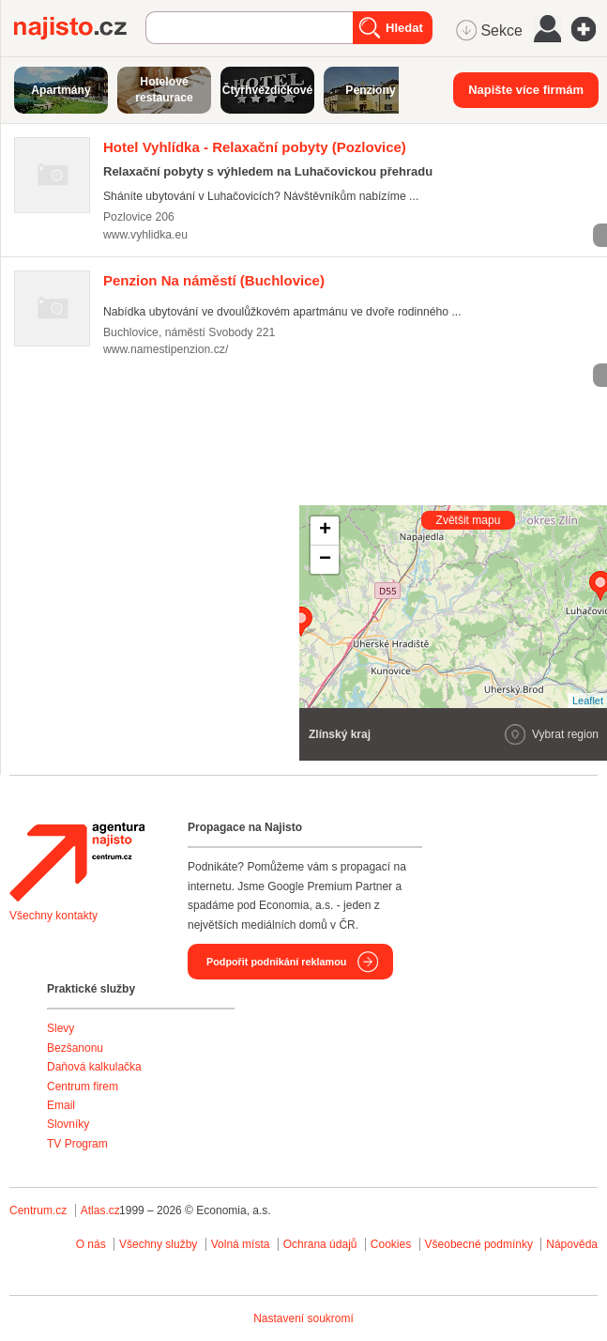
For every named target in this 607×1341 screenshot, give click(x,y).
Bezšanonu (75, 1048)
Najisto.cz (79, 28)
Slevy (60, 1028)
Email (61, 1105)
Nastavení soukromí (303, 1318)
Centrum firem (82, 1086)
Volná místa (240, 1244)
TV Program (77, 1143)
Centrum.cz (38, 1210)
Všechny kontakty (53, 915)
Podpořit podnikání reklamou (276, 961)
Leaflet (587, 700)
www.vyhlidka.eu (145, 234)
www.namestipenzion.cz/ (165, 349)
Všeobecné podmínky (479, 1244)
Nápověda (572, 1244)
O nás (91, 1244)
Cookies (391, 1244)
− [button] (325, 560)
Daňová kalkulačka (94, 1066)
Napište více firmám (526, 90)
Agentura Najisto (76, 862)
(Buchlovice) (214, 280)
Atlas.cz (100, 1210)
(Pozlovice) (254, 147)
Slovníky (68, 1124)
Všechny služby (160, 1244)
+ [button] (325, 530)
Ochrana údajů (320, 1244)
